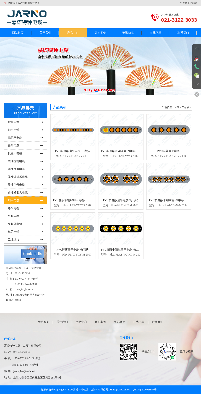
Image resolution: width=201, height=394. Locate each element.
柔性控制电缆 (25, 161)
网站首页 (18, 32)
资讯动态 (128, 32)
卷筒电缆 (25, 208)
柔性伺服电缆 (25, 169)
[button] (96, 91)
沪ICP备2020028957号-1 (145, 389)
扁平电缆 (25, 200)
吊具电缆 (25, 216)
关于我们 (45, 32)
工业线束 (25, 239)
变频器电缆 (25, 223)
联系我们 (183, 32)
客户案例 (100, 32)
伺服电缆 (25, 129)
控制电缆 (25, 121)
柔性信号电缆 (25, 184)
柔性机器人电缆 (25, 192)
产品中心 (73, 32)
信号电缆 (25, 145)
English (193, 3)
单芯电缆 (25, 231)
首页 (176, 107)
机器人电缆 (25, 153)
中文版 (184, 3)
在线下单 (155, 32)
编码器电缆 (25, 137)
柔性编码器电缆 (25, 176)
